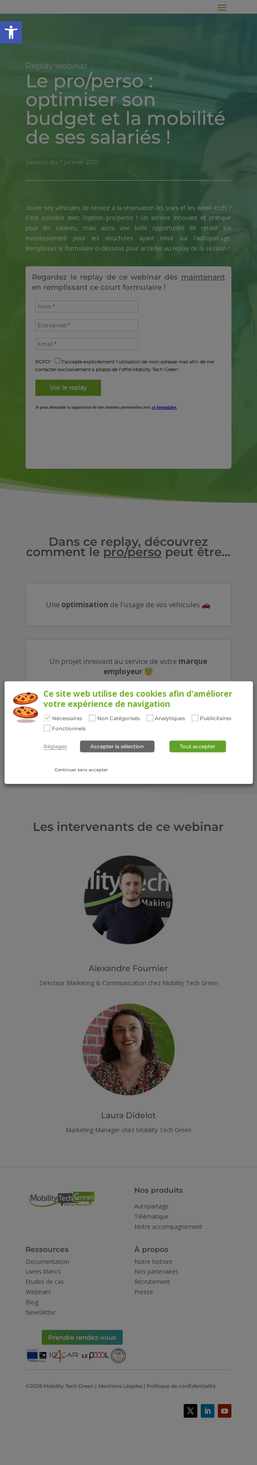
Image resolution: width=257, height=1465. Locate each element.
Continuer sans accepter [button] (81, 769)
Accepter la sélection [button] (117, 746)
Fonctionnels (69, 728)
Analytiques (170, 718)
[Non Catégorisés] (92, 718)
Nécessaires (67, 718)
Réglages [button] (55, 746)
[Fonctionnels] (46, 727)
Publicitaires (215, 718)
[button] (11, 32)
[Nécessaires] (46, 718)
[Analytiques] (149, 718)
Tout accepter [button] (197, 746)
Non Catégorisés (118, 718)
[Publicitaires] (194, 718)
